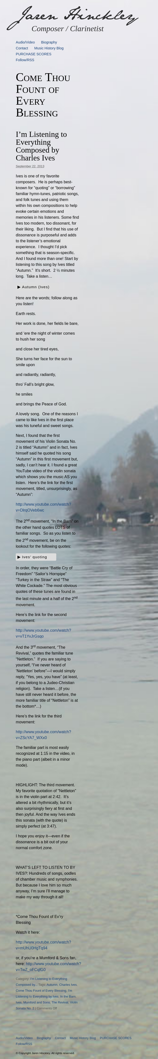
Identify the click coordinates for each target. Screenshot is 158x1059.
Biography (49, 42)
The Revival (60, 1002)
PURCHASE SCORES (33, 54)
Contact (22, 48)
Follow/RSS (25, 60)
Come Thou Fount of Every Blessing (41, 990)
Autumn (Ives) (36, 287)
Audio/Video (25, 42)
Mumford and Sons (36, 1002)
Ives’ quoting (34, 557)
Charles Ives (68, 985)
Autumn (52, 985)
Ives (18, 1002)
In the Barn (68, 996)
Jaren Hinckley (77, 15)
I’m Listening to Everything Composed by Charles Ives (41, 146)
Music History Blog (49, 48)
